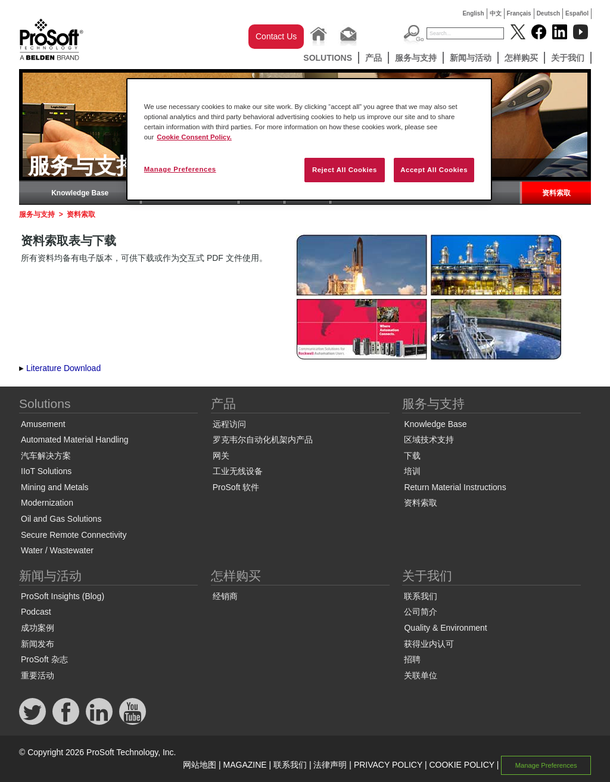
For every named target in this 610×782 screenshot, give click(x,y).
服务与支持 (416, 58)
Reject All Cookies (344, 169)
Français (519, 13)
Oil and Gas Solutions (61, 519)
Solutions (327, 58)
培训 (412, 471)
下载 (412, 455)
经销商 (225, 596)
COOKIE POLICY (461, 764)
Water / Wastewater (57, 550)
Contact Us (276, 36)
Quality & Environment (445, 628)
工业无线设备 (238, 471)
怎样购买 (521, 58)
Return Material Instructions (455, 487)
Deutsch (548, 13)
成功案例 (37, 628)
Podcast (36, 611)
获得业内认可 (429, 644)
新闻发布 (37, 644)
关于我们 (567, 58)
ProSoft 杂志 (44, 659)
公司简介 (420, 611)
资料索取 (556, 193)
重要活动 (37, 675)
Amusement (43, 424)
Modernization (47, 502)
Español (577, 13)
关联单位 (420, 675)
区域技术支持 (429, 439)
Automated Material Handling (75, 439)
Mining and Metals (55, 487)
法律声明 (330, 764)
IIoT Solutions (46, 471)
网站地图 (199, 764)
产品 (373, 58)
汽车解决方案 (46, 455)
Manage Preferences (546, 765)
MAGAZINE (245, 764)
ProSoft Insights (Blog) (62, 596)
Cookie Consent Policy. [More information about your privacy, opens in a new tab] (194, 137)
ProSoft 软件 (236, 487)
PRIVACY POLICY (388, 764)
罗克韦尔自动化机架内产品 (263, 439)
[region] (309, 139)
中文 (496, 13)
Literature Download (63, 368)
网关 (221, 455)
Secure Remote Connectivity (73, 535)
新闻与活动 (470, 58)
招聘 (412, 659)
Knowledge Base (79, 193)
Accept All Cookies (434, 169)
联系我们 (420, 596)
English (473, 13)
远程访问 (229, 424)
